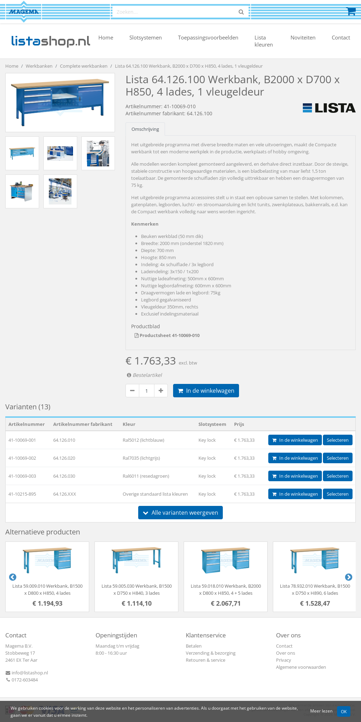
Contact (341, 37)
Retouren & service (205, 660)
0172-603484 (21, 680)
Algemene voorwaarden (301, 667)
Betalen (194, 646)
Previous (12, 576)
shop (50, 41)
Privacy (283, 660)
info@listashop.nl (26, 672)
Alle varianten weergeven (180, 512)
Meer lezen (321, 711)
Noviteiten (303, 37)
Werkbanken (39, 66)
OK (344, 711)
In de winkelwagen (206, 390)
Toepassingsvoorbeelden (208, 37)
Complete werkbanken (84, 66)
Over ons (285, 653)
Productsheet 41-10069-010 (167, 335)
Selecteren (338, 440)
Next (347, 576)
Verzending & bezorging (210, 653)
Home (105, 37)
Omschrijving (145, 129)
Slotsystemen (145, 37)
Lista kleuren (264, 41)
